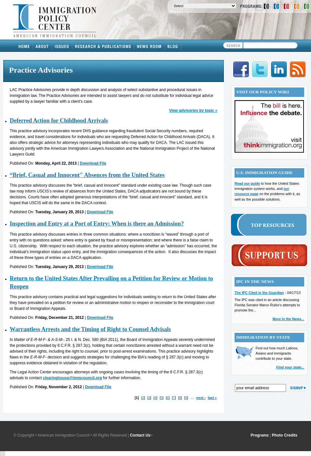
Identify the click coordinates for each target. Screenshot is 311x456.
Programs (260, 435)
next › (201, 398)
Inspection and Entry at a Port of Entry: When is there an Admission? (97, 223)
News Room (149, 46)
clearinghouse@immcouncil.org (72, 378)
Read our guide (247, 183)
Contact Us (140, 435)
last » (212, 398)
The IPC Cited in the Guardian (259, 293)
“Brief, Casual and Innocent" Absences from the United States (87, 175)
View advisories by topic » (193, 110)
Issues (62, 46)
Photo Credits (284, 435)
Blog (173, 46)
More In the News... (288, 319)
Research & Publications (103, 46)
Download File (93, 163)
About (42, 46)
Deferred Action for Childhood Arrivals (59, 120)
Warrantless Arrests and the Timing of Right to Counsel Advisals (90, 329)
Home (24, 46)
